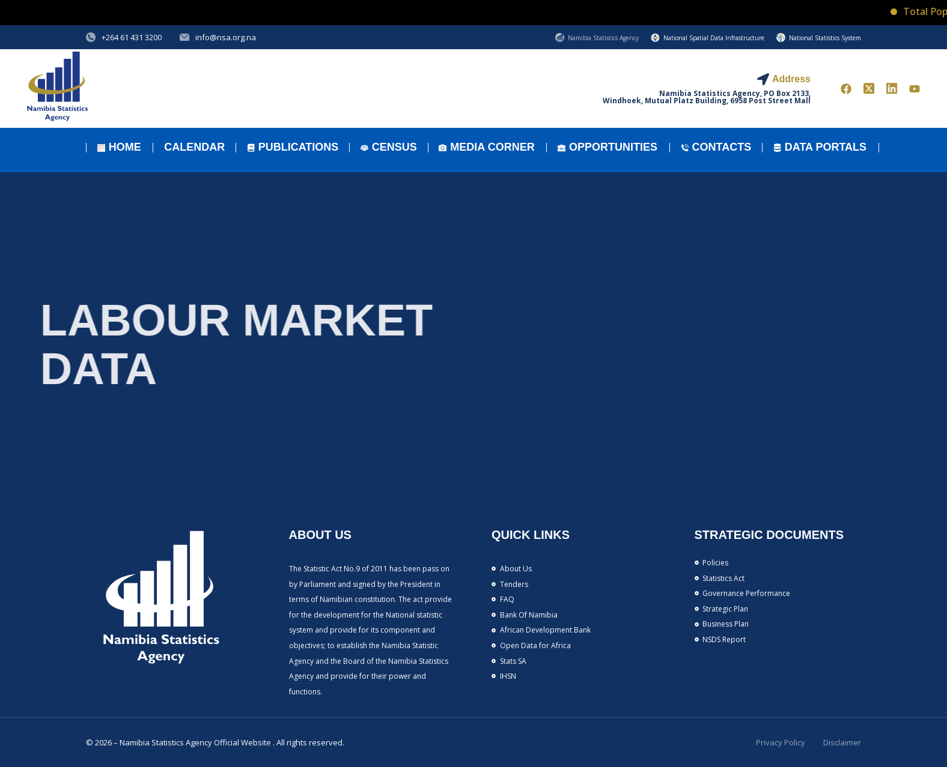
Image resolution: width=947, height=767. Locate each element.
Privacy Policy (780, 742)
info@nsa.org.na (225, 37)
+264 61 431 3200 (132, 37)
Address (791, 79)
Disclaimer (842, 742)
